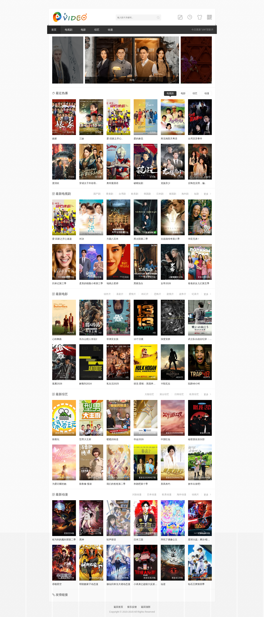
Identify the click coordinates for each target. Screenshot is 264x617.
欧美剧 (134, 193)
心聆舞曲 (57, 339)
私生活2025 (113, 383)
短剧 (196, 193)
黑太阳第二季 (141, 238)
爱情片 (132, 294)
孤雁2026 (57, 383)
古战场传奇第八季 (170, 238)
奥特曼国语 (112, 183)
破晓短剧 (138, 183)
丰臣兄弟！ (194, 238)
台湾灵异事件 (195, 138)
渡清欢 (55, 183)
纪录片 (195, 294)
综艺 (96, 29)
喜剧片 (119, 294)
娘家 (54, 138)
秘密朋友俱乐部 (196, 439)
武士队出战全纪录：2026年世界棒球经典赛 (210, 339)
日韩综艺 (179, 394)
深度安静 (165, 339)
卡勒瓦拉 (165, 383)
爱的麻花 (138, 138)
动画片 (195, 494)
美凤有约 (165, 483)
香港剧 (109, 193)
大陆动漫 (136, 494)
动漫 (110, 29)
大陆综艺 (149, 394)
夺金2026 (139, 439)
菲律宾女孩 (112, 339)
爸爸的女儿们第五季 (198, 283)
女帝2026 (166, 283)
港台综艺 (164, 394)
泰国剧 (172, 193)
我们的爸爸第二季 (116, 483)
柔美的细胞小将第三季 (91, 283)
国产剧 (97, 193)
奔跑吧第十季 (141, 483)
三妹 (81, 138)
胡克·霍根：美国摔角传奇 (147, 383)
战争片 (182, 294)
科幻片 (144, 294)
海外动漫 (181, 494)
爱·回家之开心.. (115, 138)
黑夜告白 (138, 283)
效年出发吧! (194, 483)
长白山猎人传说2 (88, 339)
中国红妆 (165, 439)
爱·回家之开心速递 (62, 238)
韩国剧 (147, 193)
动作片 (107, 294)
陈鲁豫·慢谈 (85, 483)
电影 (83, 29)
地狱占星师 (112, 283)
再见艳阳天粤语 (169, 138)
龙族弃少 (165, 183)
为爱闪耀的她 (59, 483)
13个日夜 (138, 339)
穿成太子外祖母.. (88, 183)
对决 (81, 238)
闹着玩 (55, 439)
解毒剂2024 (85, 383)
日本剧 (159, 193)
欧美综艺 (194, 394)
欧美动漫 (166, 494)
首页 (53, 29)
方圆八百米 (112, 238)
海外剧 (185, 193)
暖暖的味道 (112, 439)
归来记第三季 (59, 283)
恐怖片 (157, 294)
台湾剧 (122, 193)
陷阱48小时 (194, 383)
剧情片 (170, 294)
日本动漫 (151, 494)
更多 (208, 193)
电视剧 (68, 29)
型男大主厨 (85, 439)
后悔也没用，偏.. (197, 183)
